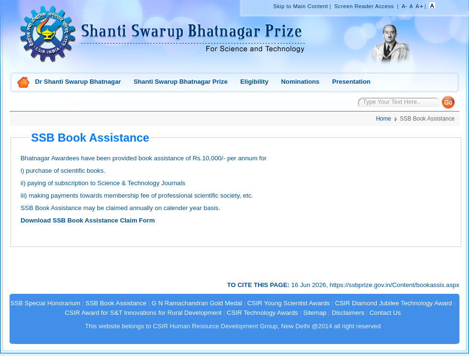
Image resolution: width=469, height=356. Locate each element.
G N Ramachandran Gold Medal (197, 303)
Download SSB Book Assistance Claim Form (88, 220)
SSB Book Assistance (116, 303)
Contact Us (385, 312)
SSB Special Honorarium (45, 303)
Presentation (351, 81)
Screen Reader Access (364, 6)
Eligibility (254, 81)
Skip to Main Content (300, 6)
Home (23, 83)
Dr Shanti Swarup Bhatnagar (78, 81)
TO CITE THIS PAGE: (259, 285)
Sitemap (315, 312)
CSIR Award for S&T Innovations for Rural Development (143, 312)
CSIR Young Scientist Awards (288, 303)
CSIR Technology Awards (262, 312)
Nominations (300, 81)
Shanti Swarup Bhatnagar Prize (180, 81)
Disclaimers (348, 312)
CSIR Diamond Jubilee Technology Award (394, 303)
